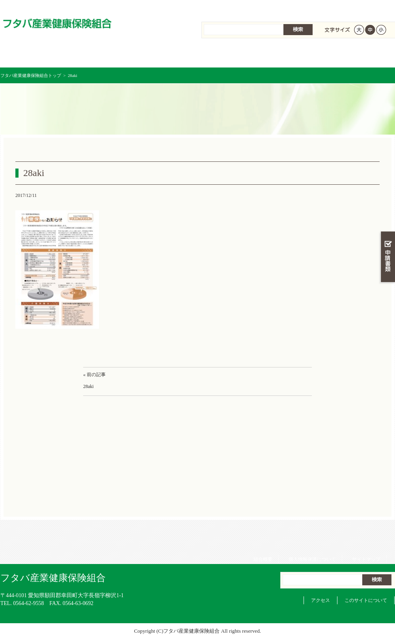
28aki (88, 386)
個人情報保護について (316, 8)
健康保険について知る (99, 55)
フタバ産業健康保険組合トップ (30, 75)
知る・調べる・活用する (387, 184)
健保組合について (361, 55)
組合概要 (266, 8)
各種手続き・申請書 (296, 55)
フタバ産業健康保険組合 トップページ (33, 55)
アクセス (320, 600)
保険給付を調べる (165, 55)
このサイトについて (366, 600)
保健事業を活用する (230, 55)
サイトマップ (370, 8)
